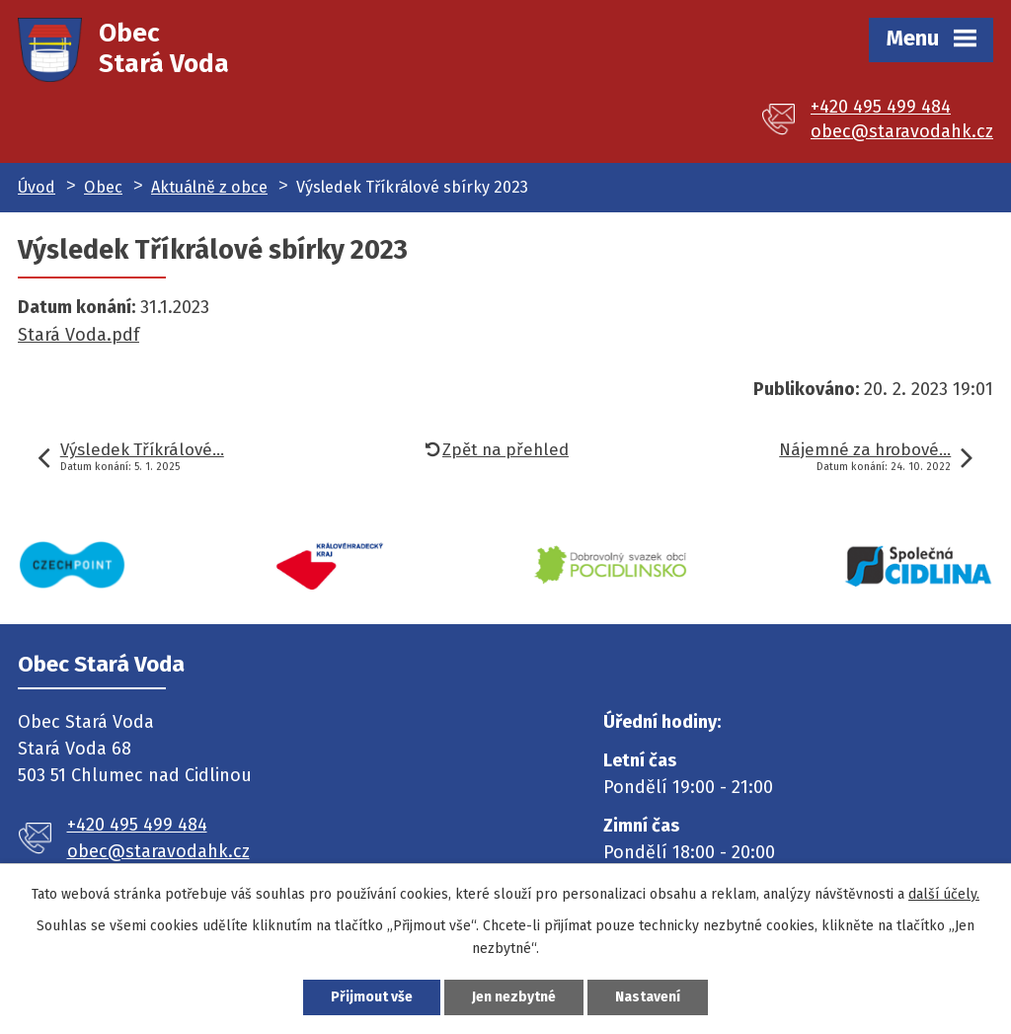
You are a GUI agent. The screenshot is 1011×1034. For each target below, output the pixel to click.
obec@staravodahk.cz (902, 131)
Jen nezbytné (514, 997)
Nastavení (647, 997)
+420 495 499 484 (881, 107)
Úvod (36, 187)
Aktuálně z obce (209, 187)
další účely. (943, 894)
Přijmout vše (372, 997)
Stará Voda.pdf (78, 335)
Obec (103, 187)
